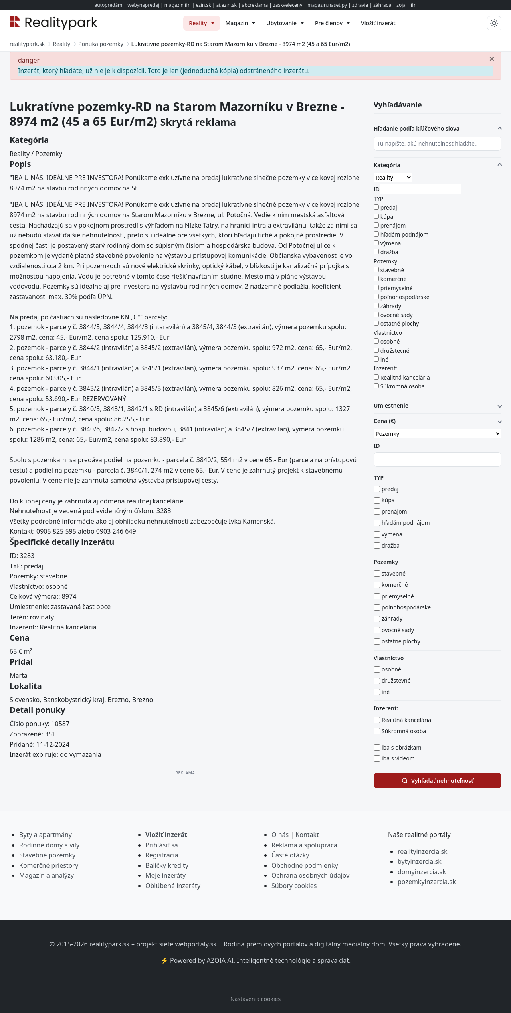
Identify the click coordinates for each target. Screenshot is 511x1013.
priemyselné (396, 288)
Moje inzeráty (165, 875)
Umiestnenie (391, 405)
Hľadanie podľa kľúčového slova (417, 128)
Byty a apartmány (45, 834)
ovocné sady (396, 315)
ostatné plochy (399, 323)
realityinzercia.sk (423, 851)
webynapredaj (143, 5)
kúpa (387, 216)
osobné (390, 341)
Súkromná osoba (402, 386)
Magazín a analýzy (46, 875)
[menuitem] (201, 23)
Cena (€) (385, 421)
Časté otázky (290, 855)
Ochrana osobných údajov (310, 875)
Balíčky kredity (166, 865)
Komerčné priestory (48, 865)
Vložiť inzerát (166, 834)
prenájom (393, 225)
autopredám (108, 5)
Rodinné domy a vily (49, 845)
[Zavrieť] (492, 58)
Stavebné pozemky (47, 855)
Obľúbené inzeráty (172, 885)
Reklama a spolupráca (304, 845)
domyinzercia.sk (422, 871)
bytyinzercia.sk (420, 861)
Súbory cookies (294, 885)
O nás (280, 834)
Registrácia (161, 855)
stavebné (392, 270)
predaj (388, 207)
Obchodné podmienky (304, 865)
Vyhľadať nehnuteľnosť (437, 780)
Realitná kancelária (405, 377)
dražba (389, 252)
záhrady (390, 306)
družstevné (395, 350)
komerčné (393, 279)
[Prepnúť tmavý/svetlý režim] (494, 23)
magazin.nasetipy (327, 5)
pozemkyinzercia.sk (427, 881)
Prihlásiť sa (161, 845)
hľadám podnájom (404, 234)
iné (384, 359)
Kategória (387, 165)
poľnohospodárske (405, 297)
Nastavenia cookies (255, 999)
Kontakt (307, 834)
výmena (390, 243)
